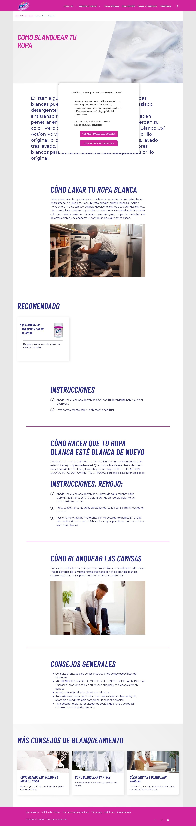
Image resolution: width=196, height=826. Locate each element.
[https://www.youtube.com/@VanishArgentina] (168, 820)
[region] (99, 118)
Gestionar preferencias (99, 143)
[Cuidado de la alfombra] (147, 6)
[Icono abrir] (177, 6)
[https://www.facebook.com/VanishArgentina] (155, 820)
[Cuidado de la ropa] (111, 6)
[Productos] (68, 6)
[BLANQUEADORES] (128, 6)
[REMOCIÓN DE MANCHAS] (88, 6)
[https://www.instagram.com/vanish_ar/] (162, 820)
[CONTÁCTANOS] (165, 6)
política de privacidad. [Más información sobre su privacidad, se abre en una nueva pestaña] (92, 125)
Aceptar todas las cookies (99, 134)
